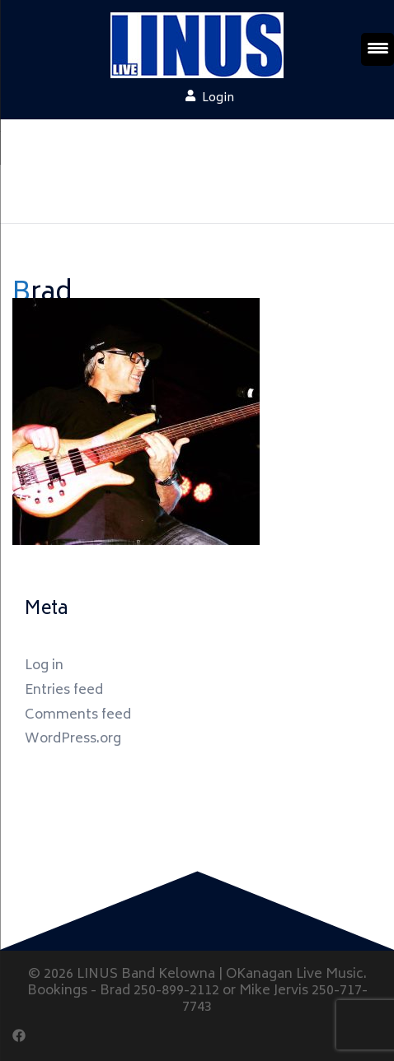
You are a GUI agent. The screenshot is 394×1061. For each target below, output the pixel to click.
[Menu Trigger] (377, 49)
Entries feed (64, 690)
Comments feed (78, 715)
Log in (44, 665)
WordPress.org (73, 739)
